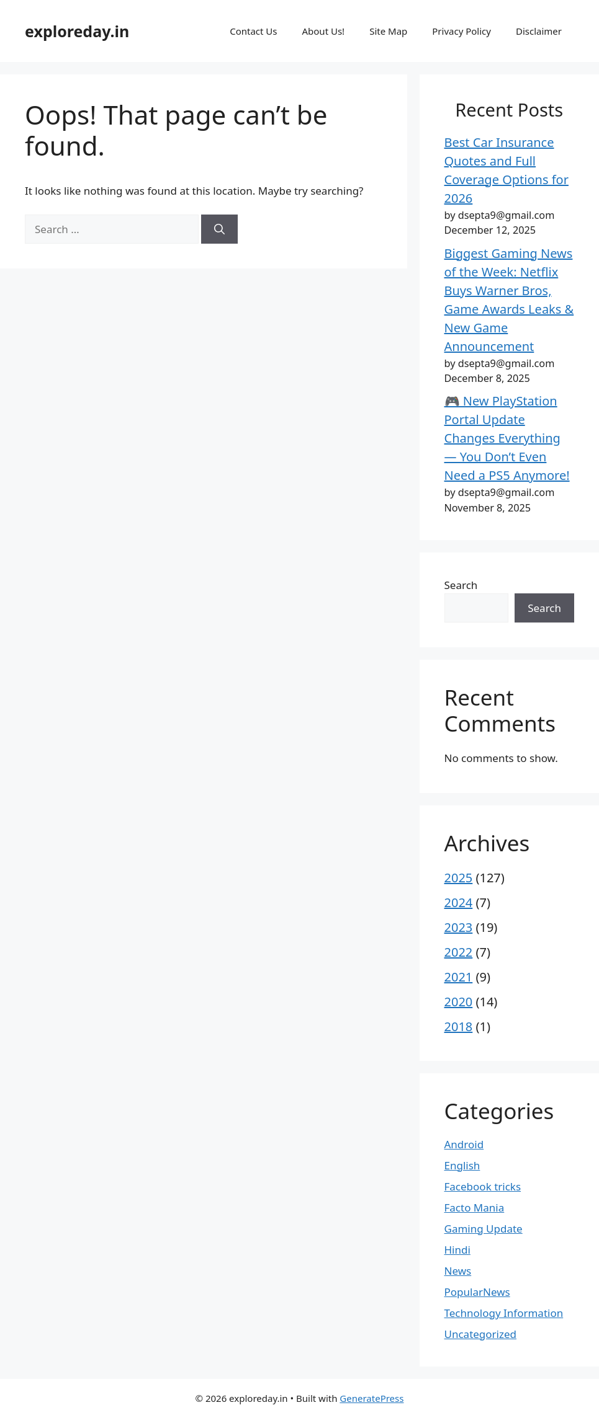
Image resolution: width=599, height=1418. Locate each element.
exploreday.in (77, 31)
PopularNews (477, 1292)
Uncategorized (480, 1334)
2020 (458, 1001)
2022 (458, 952)
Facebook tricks (482, 1186)
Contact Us (253, 31)
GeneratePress (371, 1398)
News (458, 1271)
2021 (458, 976)
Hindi (457, 1250)
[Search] (219, 229)
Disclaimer (539, 31)
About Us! (323, 31)
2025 (458, 877)
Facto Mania (474, 1207)
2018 (458, 1026)
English (462, 1165)
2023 (458, 927)
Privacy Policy (461, 31)
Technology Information (504, 1313)
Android (464, 1144)
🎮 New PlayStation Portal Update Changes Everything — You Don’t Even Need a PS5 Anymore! (507, 438)
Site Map (388, 31)
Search (461, 585)
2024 (458, 902)
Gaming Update (483, 1228)
